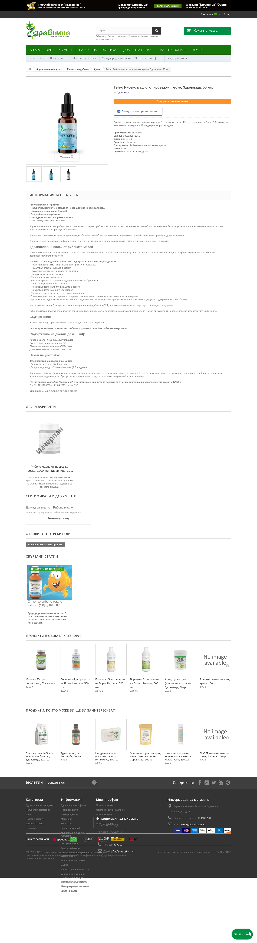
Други (198, 50)
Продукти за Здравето (46, 569)
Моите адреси (104, 814)
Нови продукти (69, 810)
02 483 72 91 (204, 818)
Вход (226, 14)
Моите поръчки (104, 805)
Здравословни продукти (50, 50)
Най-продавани (69, 814)
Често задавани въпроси (75, 869)
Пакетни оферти (172, 50)
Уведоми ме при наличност (138, 111)
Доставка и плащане (85, 58)
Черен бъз (32, 828)
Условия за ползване (73, 860)
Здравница (123, 92)
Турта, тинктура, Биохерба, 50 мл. (71, 755)
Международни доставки (116, 58)
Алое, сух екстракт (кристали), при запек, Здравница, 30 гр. (178, 683)
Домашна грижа (137, 50)
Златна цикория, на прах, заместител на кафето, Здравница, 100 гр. (145, 756)
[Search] (156, 31)
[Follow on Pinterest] (228, 782)
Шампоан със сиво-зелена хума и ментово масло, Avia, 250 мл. (179, 756)
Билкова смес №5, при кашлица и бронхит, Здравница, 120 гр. (40, 756)
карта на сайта (69, 891)
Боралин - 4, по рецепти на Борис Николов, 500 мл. (75, 683)
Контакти (66, 823)
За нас (32, 58)
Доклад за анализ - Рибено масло (49, 507)
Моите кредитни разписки (110, 810)
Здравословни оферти (148, 58)
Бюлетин (34, 782)
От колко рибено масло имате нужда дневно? (45, 603)
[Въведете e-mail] (72, 783)
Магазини (66, 819)
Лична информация (107, 819)
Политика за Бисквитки (74, 881)
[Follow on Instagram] (207, 782)
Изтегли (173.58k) (58, 518)
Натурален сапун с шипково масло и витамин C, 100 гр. (106, 756)
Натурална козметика (97, 50)
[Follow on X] (213, 782)
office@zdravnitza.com (192, 824)
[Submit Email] (94, 783)
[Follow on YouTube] (221, 782)
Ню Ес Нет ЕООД (222, 919)
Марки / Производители (54, 58)
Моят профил (107, 799)
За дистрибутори (177, 58)
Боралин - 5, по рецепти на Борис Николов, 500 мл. (110, 683)
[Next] (227, 665)
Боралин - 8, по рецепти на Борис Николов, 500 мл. (145, 683)
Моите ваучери (104, 823)
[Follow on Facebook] (200, 782)
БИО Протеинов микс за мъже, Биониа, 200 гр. (214, 755)
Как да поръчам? (70, 828)
